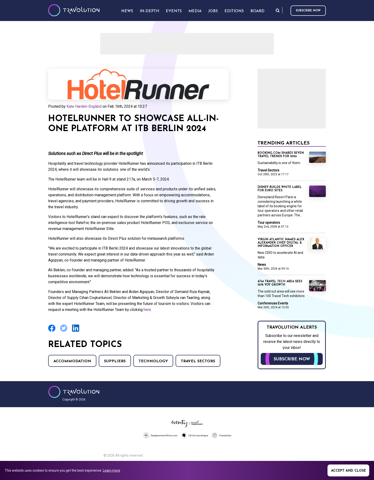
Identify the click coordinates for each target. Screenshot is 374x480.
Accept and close (348, 471)
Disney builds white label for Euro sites (280, 189)
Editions (234, 11)
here (147, 309)
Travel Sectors (198, 361)
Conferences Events (273, 303)
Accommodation (72, 361)
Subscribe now (308, 10)
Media (195, 11)
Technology (153, 361)
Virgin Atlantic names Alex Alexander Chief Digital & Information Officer (281, 243)
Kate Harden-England (84, 106)
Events (174, 11)
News (262, 264)
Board (257, 11)
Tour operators (269, 222)
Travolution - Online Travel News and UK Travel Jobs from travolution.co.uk (73, 392)
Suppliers (115, 361)
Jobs (213, 11)
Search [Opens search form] (277, 10)
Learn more (111, 470)
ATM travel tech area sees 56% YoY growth (280, 283)
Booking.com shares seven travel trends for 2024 (281, 155)
